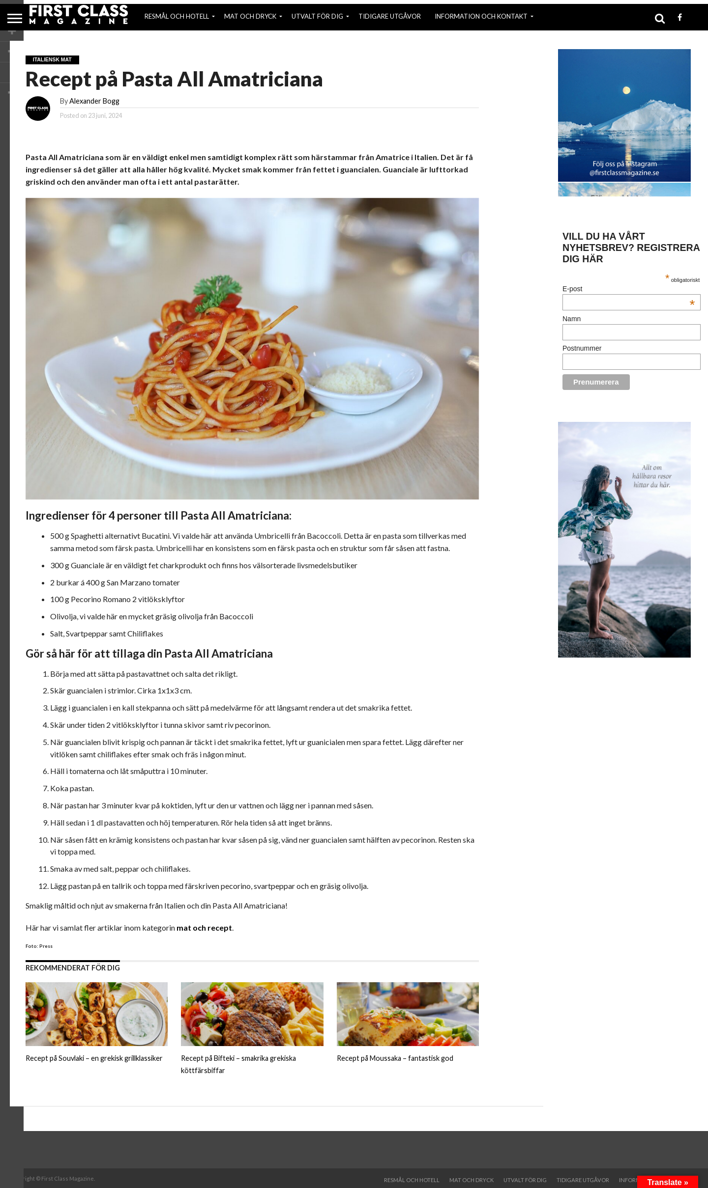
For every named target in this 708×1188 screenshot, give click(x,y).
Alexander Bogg (94, 101)
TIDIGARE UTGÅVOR (389, 16)
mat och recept (204, 927)
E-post (628, 289)
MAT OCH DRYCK (250, 16)
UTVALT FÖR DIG (317, 16)
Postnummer (581, 348)
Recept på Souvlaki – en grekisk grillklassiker (94, 1058)
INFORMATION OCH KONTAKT (481, 16)
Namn (571, 319)
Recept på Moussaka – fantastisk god (395, 1058)
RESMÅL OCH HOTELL (177, 16)
